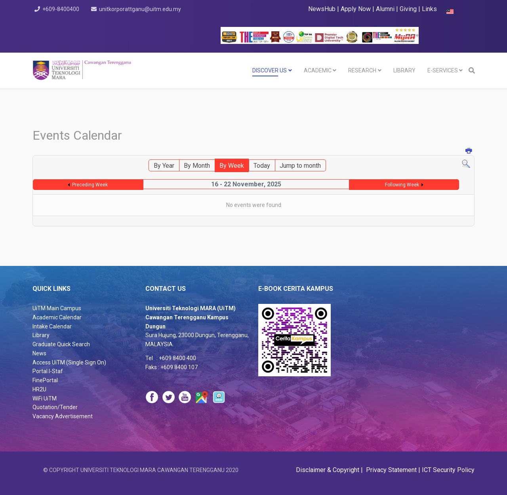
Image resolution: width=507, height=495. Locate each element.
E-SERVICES (442, 70)
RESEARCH (362, 70)
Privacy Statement (390, 470)
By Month (197, 165)
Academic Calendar (57, 317)
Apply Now (356, 9)
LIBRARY (404, 70)
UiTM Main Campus (56, 308)
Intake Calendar (52, 326)
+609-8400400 (62, 9)
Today (262, 165)
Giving (408, 9)
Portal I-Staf (47, 371)
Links (429, 9)
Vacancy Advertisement (62, 416)
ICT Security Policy (448, 470)
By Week (231, 165)
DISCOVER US (269, 70)
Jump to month (300, 165)
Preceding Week (90, 185)
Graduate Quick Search (61, 344)
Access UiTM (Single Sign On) (69, 362)
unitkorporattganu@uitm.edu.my (142, 9)
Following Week (402, 185)
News (39, 353)
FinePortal (45, 380)
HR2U (39, 389)
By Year (164, 165)
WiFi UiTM (44, 398)
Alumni (386, 9)
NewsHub (321, 9)
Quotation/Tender (55, 407)
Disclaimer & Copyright (328, 470)
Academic (318, 70)
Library (41, 335)
